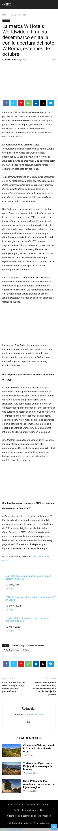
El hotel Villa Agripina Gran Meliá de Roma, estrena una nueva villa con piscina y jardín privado (44, 688)
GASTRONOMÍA (16, 804)
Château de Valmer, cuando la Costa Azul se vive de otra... (39, 748)
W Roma (26, 650)
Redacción (10, 59)
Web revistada (36, 714)
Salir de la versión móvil (11, 829)
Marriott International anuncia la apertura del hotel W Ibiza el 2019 (29, 577)
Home (5, 14)
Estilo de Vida (33, 804)
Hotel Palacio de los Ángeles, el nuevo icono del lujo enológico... (39, 784)
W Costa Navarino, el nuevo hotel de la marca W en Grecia (30, 598)
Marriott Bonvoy (18, 646)
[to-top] (54, 826)
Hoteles (22, 14)
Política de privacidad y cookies (29, 810)
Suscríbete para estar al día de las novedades (29, 816)
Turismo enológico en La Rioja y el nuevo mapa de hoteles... (37, 766)
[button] (7, 4)
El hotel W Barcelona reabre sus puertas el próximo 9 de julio (27, 619)
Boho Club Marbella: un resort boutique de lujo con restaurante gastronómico (13, 687)
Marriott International (36, 646)
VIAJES (13, 14)
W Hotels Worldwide (11, 650)
